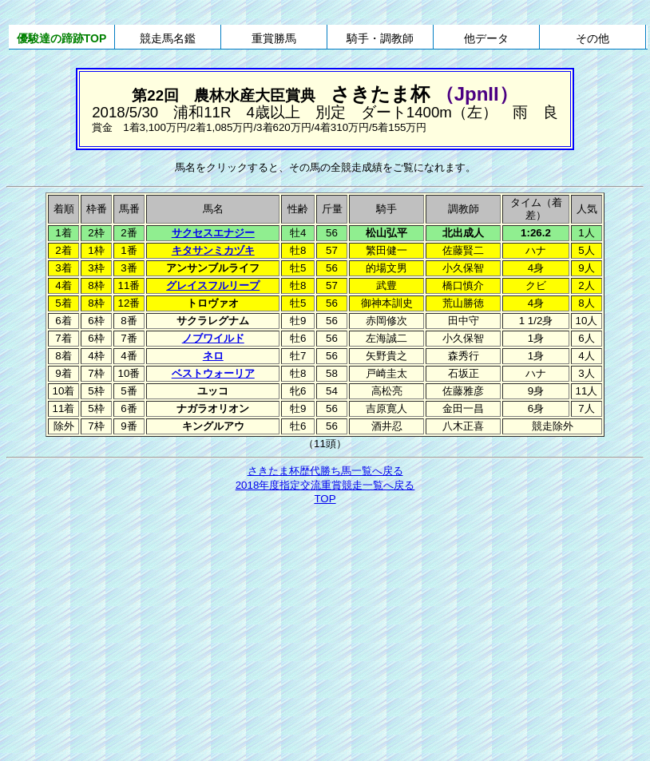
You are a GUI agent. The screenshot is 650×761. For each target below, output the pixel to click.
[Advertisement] (325, 627)
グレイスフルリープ (213, 285)
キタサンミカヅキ (213, 250)
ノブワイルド (213, 338)
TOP (324, 499)
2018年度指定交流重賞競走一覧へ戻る (325, 485)
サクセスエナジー (213, 233)
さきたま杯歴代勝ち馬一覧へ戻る (325, 471)
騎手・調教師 (380, 38)
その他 (592, 38)
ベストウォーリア (213, 373)
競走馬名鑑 (168, 38)
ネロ (213, 356)
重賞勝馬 (274, 38)
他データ (486, 38)
